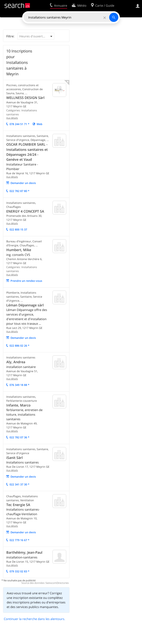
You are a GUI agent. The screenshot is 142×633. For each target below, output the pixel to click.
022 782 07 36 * (19, 437)
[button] (36, 36)
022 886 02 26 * (19, 345)
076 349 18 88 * (19, 385)
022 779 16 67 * (19, 540)
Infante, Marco (18, 405)
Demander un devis (23, 183)
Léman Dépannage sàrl (25, 305)
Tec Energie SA (18, 504)
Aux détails (12, 118)
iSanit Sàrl (14, 457)
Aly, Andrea (15, 362)
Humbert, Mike (18, 249)
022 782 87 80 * (19, 191)
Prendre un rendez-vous (26, 281)
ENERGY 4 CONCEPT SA (25, 211)
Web (39, 124)
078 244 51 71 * (19, 124)
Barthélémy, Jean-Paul (24, 552)
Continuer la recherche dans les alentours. (34, 619)
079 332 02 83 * (19, 571)
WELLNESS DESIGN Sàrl (25, 97)
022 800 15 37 (18, 229)
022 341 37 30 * (19, 484)
